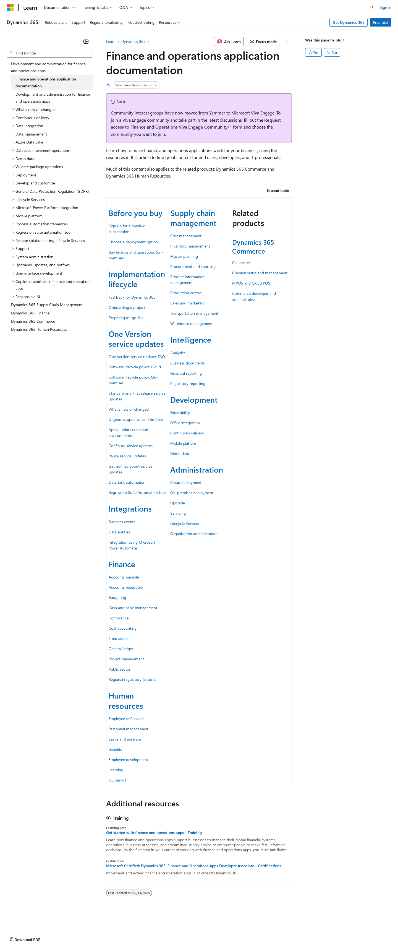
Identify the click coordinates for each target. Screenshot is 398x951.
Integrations (130, 508)
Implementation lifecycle (137, 279)
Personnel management (128, 728)
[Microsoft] (10, 7)
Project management (126, 658)
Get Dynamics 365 (349, 22)
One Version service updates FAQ (137, 356)
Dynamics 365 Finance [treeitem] (30, 313)
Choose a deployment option (133, 241)
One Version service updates (136, 339)
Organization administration (194, 533)
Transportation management (194, 313)
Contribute (99, 934)
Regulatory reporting (187, 383)
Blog (75, 934)
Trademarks (229, 934)
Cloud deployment (185, 482)
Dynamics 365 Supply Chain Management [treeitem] (47, 304)
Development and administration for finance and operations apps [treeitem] (52, 98)
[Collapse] (86, 41)
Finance (122, 564)
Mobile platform (183, 443)
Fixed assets (119, 638)
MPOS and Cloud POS (251, 283)
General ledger (121, 648)
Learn (111, 41)
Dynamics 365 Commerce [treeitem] (33, 321)
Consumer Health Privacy (158, 934)
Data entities (119, 532)
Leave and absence (125, 739)
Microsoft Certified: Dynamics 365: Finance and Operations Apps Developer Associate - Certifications (193, 865)
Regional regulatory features (132, 679)
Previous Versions (50, 934)
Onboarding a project (127, 307)
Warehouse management (191, 323)
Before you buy (136, 213)
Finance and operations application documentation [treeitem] (45, 82)
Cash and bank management (133, 607)
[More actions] (287, 41)
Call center (241, 262)
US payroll (117, 780)
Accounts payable (124, 577)
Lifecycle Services (185, 523)
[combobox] (50, 53)
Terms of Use (202, 934)
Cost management (185, 235)
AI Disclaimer (18, 934)
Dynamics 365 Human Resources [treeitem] (39, 329)
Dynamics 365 (133, 41)
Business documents (187, 363)
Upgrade (177, 503)
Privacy (121, 934)
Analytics (177, 352)
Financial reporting (186, 373)
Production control (186, 292)
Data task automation (127, 482)
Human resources (126, 700)
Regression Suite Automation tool (137, 492)
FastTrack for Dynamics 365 (132, 297)
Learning (116, 769)
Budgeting (117, 597)
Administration (196, 469)
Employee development (128, 759)
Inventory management (190, 246)
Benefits (115, 749)
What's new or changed (129, 409)
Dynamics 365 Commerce (253, 246)
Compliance (119, 618)
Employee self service (126, 718)
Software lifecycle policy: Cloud (135, 366)
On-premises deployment (191, 492)
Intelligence (190, 339)
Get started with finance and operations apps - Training (154, 832)
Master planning (184, 256)
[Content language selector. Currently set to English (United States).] (32, 920)
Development (194, 399)
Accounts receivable (126, 587)
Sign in (385, 7)
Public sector (119, 669)
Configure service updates (131, 445)
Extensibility (180, 412)
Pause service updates (127, 455)
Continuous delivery (187, 433)
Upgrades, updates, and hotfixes (136, 419)
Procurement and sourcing (193, 266)
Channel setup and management (259, 272)
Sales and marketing (187, 303)
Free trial (380, 22)
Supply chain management (193, 218)
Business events (122, 521)
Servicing (178, 513)
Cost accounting (123, 628)
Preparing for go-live (126, 317)
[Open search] (372, 7)
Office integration (185, 422)
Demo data (179, 453)
